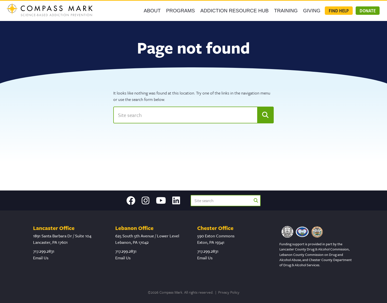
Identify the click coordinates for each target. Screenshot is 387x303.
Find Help (339, 10)
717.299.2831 (43, 251)
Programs (180, 10)
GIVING (311, 10)
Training (286, 10)
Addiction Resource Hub (234, 10)
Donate (368, 10)
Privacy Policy (228, 292)
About (152, 10)
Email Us (40, 258)
